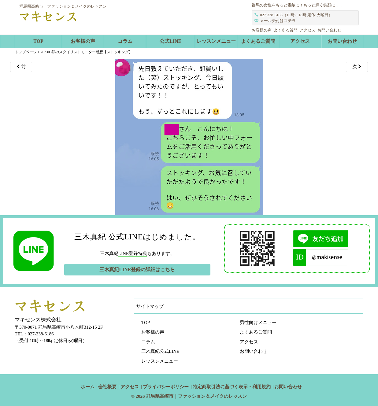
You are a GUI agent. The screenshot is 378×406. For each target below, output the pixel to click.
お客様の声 (262, 30)
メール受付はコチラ (278, 20)
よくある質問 (286, 30)
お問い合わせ (329, 30)
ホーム (87, 386)
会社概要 (107, 386)
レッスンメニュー (216, 41)
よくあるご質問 (258, 41)
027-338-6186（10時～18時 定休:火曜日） (296, 15)
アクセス (307, 30)
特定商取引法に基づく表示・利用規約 (232, 386)
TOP (38, 41)
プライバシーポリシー (166, 386)
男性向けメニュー (258, 322)
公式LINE (170, 41)
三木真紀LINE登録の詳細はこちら (137, 269)
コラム (125, 41)
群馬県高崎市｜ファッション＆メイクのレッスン (196, 396)
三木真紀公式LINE (160, 351)
